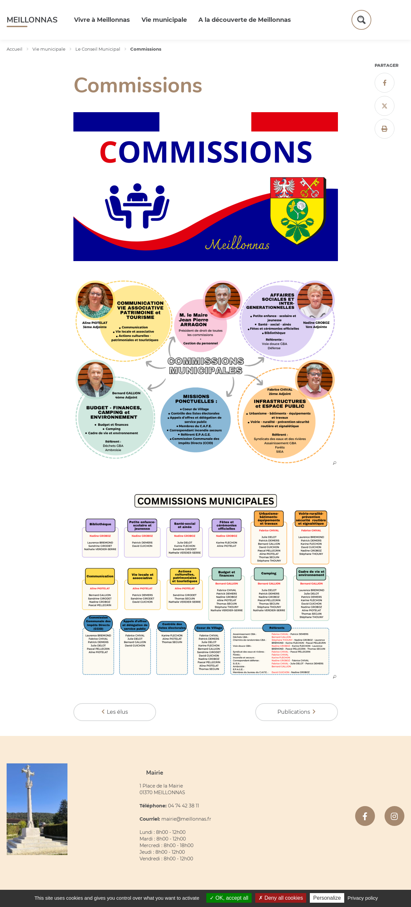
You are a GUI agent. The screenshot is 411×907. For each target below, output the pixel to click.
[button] (205, 462)
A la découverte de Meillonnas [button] (244, 19)
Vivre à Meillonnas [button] (102, 19)
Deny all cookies (281, 898)
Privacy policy (363, 898)
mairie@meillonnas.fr (186, 819)
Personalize (327, 898)
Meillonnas (32, 20)
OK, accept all (229, 898)
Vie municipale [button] (164, 19)
